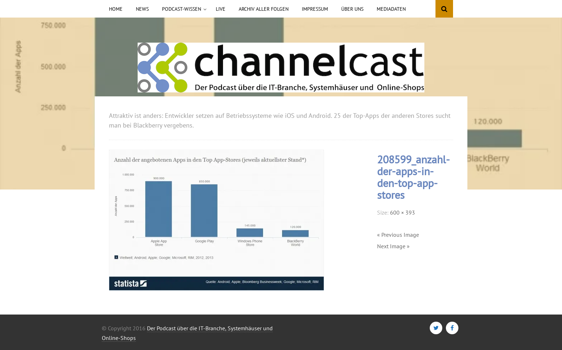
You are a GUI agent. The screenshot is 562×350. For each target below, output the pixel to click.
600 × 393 (402, 212)
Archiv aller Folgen (264, 9)
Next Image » (393, 246)
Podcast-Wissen (181, 9)
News (142, 9)
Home (116, 9)
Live (220, 9)
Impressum (315, 9)
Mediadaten (391, 9)
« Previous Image (398, 234)
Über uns (352, 9)
